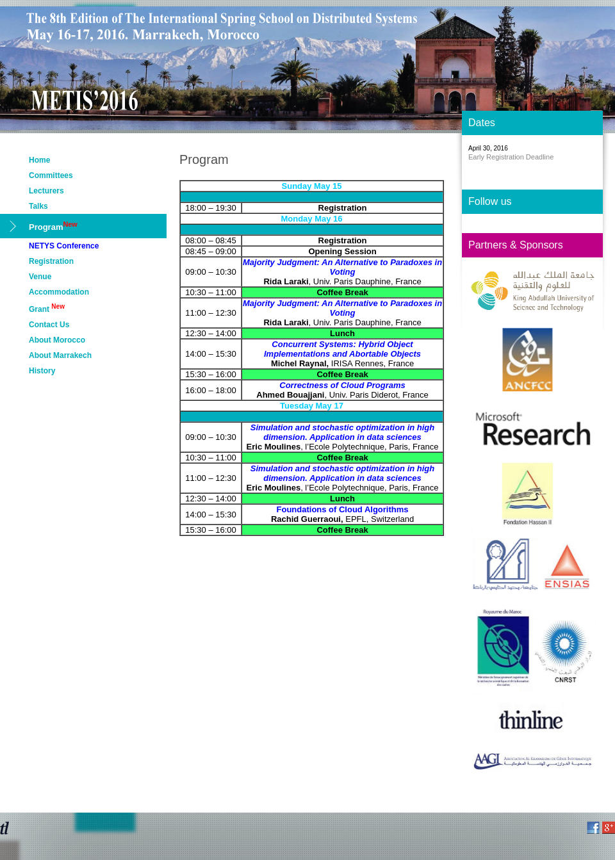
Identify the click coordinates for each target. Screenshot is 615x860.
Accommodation (59, 292)
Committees (51, 175)
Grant (47, 308)
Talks (38, 206)
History (42, 370)
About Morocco (57, 340)
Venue (40, 276)
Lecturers (46, 190)
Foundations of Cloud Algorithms (343, 509)
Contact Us (49, 324)
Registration (51, 261)
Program (53, 226)
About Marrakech (60, 355)
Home (39, 160)
